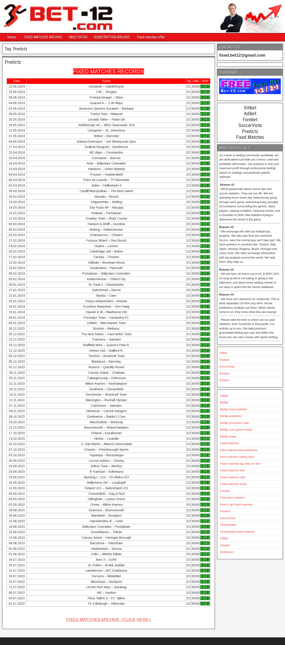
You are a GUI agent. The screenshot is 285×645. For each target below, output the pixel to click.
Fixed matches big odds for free (240, 463)
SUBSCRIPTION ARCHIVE (112, 37)
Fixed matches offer (151, 37)
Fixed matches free (232, 470)
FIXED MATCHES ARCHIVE (43, 37)
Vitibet (223, 353)
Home (11, 37)
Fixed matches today (233, 484)
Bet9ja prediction (231, 416)
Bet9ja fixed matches (233, 409)
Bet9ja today (228, 436)
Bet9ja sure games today (236, 429)
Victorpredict (228, 524)
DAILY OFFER (78, 37)
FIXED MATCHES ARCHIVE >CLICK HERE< (108, 619)
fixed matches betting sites (237, 456)
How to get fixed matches (236, 504)
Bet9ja (224, 402)
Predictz (13, 62)
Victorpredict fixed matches (237, 531)
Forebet (224, 360)
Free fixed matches (232, 497)
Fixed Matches (229, 443)
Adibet (224, 395)
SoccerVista (226, 366)
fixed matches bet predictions (238, 450)
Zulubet (224, 380)
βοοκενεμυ (227, 552)
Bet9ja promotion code (234, 423)
